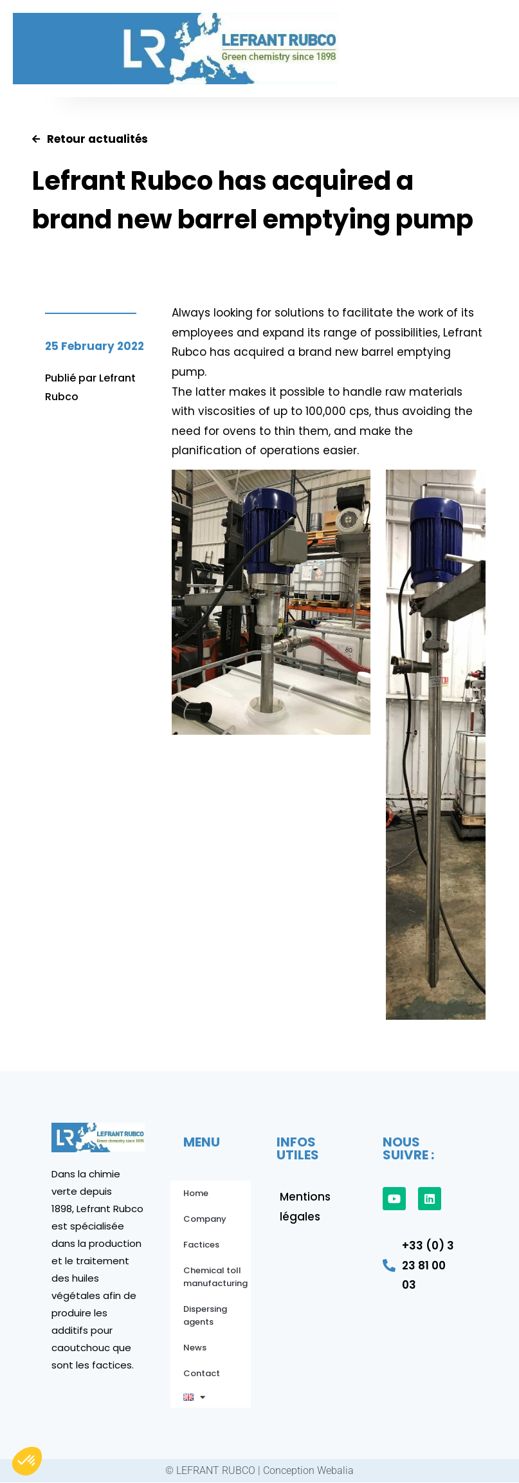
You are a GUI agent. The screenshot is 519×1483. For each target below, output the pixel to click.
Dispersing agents (205, 1315)
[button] (390, 48)
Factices (201, 1245)
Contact (201, 1373)
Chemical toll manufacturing (215, 1276)
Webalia (335, 1470)
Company (204, 1219)
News (194, 1347)
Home (195, 1193)
